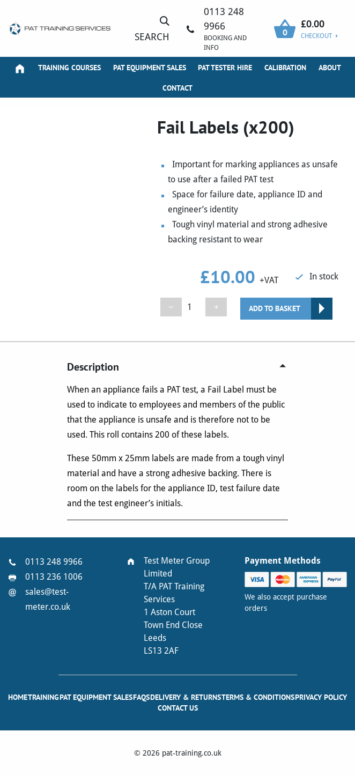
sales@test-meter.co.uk (47, 599)
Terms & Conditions (257, 697)
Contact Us (178, 708)
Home (17, 697)
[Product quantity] (194, 307)
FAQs (141, 697)
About (330, 67)
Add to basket (274, 308)
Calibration (285, 67)
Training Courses (69, 67)
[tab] (177, 366)
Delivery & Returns (185, 697)
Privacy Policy (321, 697)
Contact (177, 88)
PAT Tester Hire (225, 67)
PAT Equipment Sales (149, 67)
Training (43, 697)
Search (152, 28)
